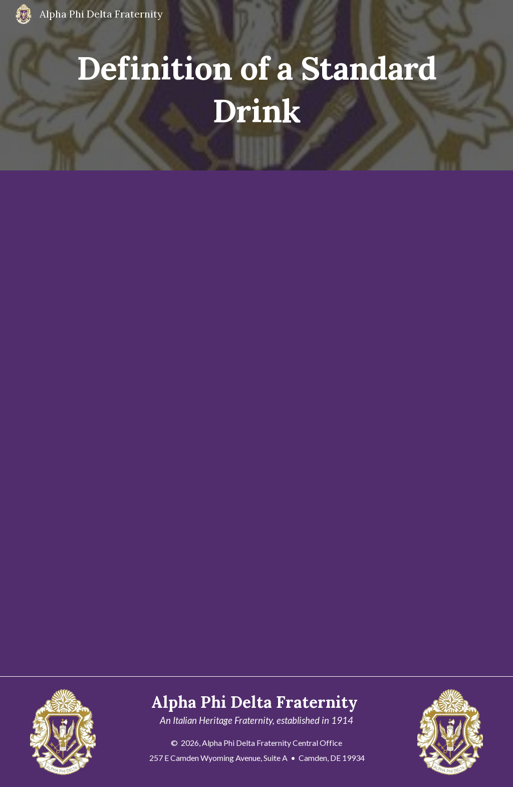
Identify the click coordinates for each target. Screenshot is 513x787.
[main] (256, 85)
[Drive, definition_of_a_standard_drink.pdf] (237, 423)
